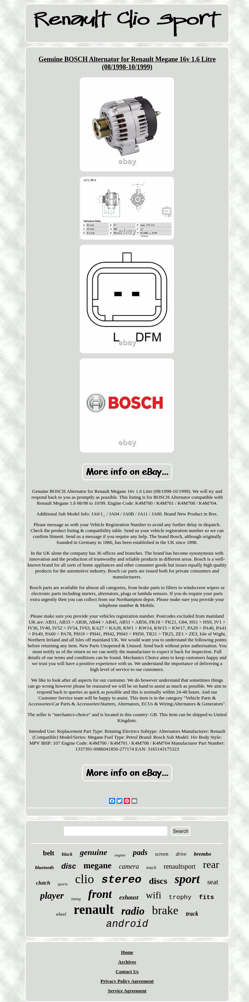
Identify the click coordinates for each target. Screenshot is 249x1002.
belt (49, 853)
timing (76, 899)
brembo (202, 854)
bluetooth (44, 867)
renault (94, 909)
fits (206, 897)
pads (140, 852)
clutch (43, 883)
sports (63, 884)
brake (165, 910)
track (192, 914)
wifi (153, 895)
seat (212, 882)
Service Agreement (127, 990)
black (67, 854)
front (100, 894)
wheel (61, 914)
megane (97, 865)
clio (84, 879)
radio (133, 911)
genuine (93, 852)
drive (181, 854)
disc (68, 866)
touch (151, 867)
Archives (127, 962)
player (52, 896)
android (127, 924)
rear (211, 864)
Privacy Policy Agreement (127, 981)
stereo (121, 880)
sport (187, 879)
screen (161, 854)
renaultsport (180, 866)
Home (127, 952)
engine (120, 855)
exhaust (128, 897)
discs (158, 881)
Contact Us (127, 971)
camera (129, 866)
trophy (180, 897)
